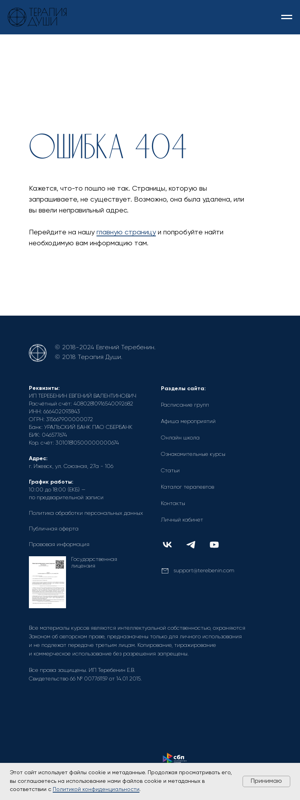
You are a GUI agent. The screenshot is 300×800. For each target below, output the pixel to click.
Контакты (173, 503)
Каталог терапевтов (187, 487)
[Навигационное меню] (286, 17)
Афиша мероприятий (188, 421)
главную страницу (126, 232)
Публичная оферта (54, 529)
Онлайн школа (180, 438)
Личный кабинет (182, 520)
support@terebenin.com (203, 570)
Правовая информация (59, 544)
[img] (167, 545)
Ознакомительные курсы (193, 454)
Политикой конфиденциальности (96, 789)
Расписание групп (185, 405)
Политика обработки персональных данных (86, 513)
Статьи (170, 470)
